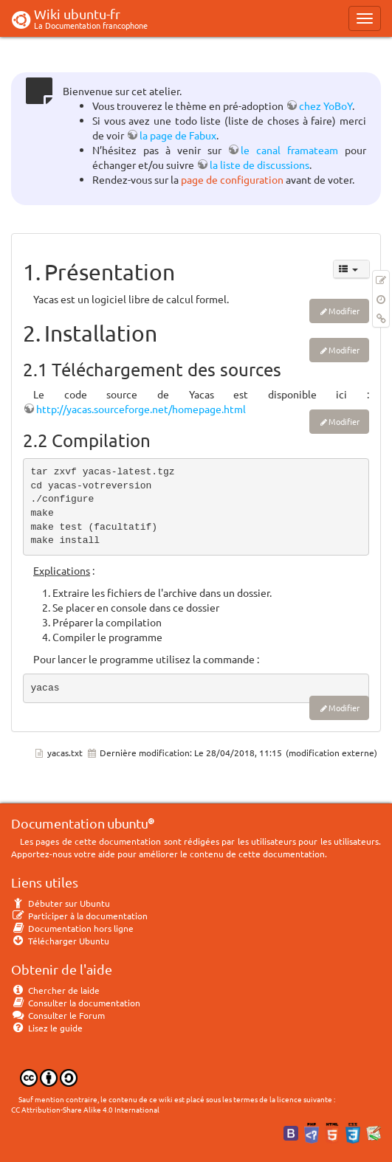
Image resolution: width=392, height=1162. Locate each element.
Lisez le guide (47, 1028)
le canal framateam (289, 149)
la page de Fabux (178, 135)
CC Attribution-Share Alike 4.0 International (85, 1109)
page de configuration (232, 179)
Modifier (344, 311)
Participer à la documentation (79, 915)
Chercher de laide (55, 990)
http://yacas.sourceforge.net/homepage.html (141, 408)
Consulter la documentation (75, 1003)
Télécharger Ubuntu (60, 941)
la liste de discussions (259, 164)
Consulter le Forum (58, 1015)
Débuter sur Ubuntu (60, 903)
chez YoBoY (325, 105)
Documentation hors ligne (72, 928)
